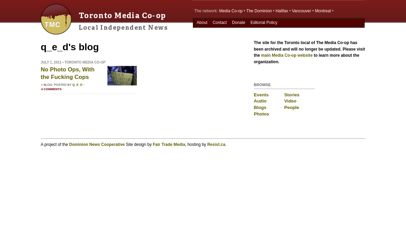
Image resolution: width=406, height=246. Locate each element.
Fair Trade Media (169, 144)
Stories (292, 94)
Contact (220, 22)
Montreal (323, 11)
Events (261, 94)
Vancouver (301, 11)
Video (290, 101)
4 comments (51, 89)
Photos (261, 114)
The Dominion (259, 11)
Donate (238, 22)
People (291, 107)
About (202, 22)
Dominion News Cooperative (97, 144)
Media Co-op (231, 11)
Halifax (282, 11)
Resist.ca (216, 144)
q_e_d (77, 84)
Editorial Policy (263, 22)
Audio (260, 101)
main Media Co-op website (287, 55)
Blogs (260, 107)
